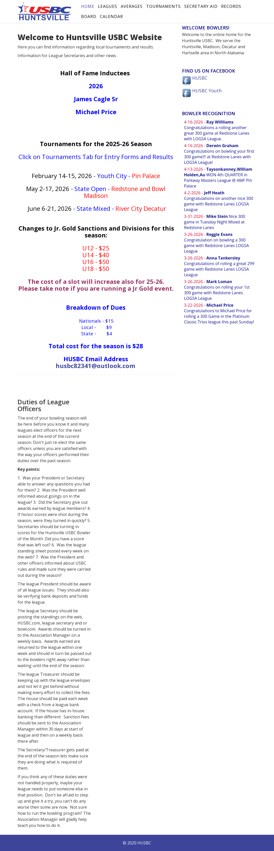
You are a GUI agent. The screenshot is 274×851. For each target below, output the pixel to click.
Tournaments (163, 6)
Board (88, 16)
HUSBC (199, 78)
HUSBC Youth (207, 91)
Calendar (111, 16)
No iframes (219, 227)
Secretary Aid (201, 6)
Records (231, 6)
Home (87, 6)
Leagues (107, 6)
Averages (132, 6)
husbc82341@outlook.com (95, 365)
